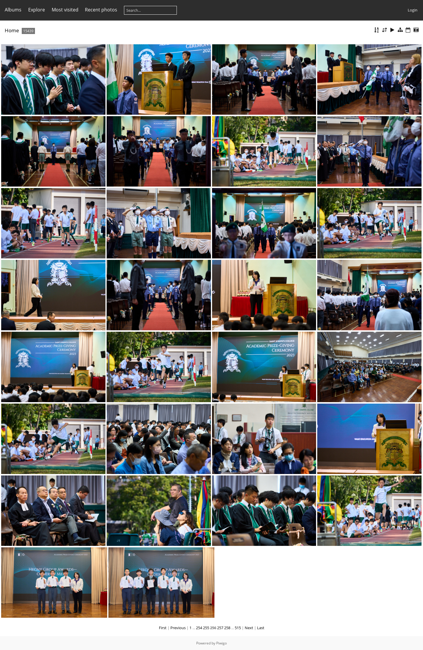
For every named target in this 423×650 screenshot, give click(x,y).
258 (227, 627)
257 (220, 627)
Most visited (65, 9)
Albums (13, 9)
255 (206, 627)
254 (199, 627)
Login (412, 10)
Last (260, 627)
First (163, 627)
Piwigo (221, 643)
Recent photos (101, 9)
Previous (178, 627)
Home (12, 30)
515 (238, 627)
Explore (36, 9)
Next (249, 627)
